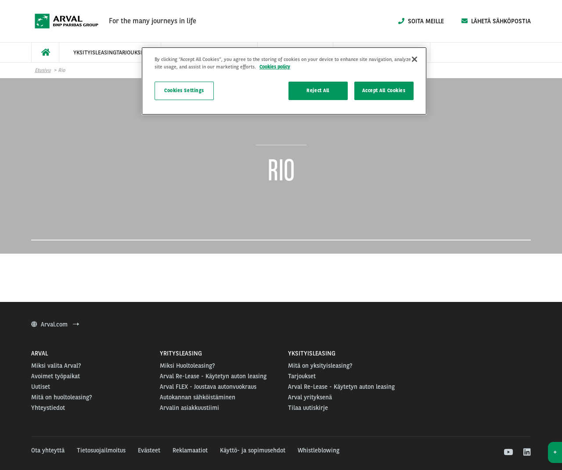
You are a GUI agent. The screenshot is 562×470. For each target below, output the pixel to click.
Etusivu (42, 70)
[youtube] (508, 452)
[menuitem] (45, 52)
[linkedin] (526, 452)
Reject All (317, 90)
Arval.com (55, 324)
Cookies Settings (184, 90)
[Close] (414, 59)
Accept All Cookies (383, 90)
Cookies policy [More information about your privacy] (274, 67)
